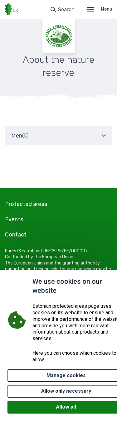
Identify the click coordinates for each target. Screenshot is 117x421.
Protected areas (26, 204)
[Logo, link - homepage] (11, 9)
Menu (99, 9)
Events (14, 219)
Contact (16, 234)
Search (66, 9)
